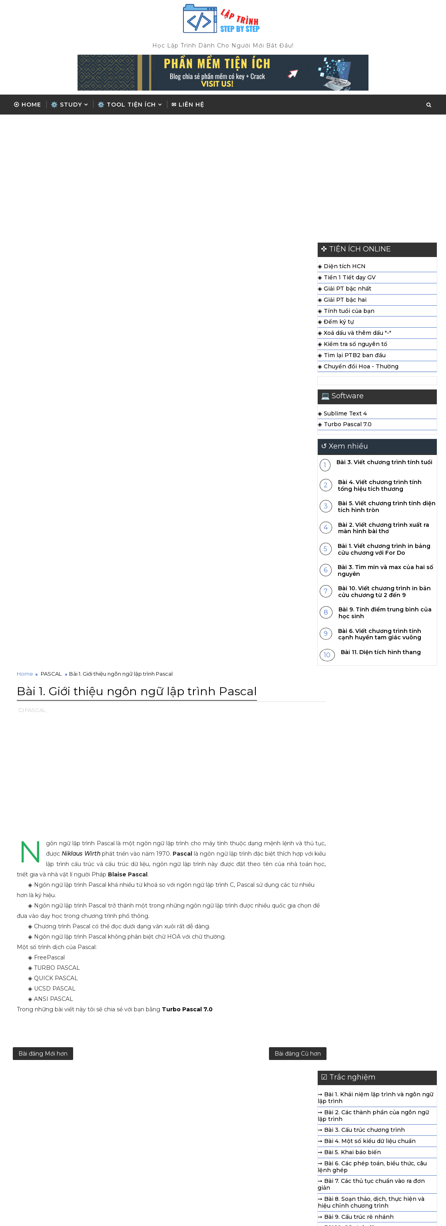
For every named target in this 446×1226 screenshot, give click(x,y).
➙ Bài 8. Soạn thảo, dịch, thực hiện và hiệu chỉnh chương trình (251, 780)
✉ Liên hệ (187, 104)
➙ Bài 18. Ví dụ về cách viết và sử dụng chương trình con (252, 897)
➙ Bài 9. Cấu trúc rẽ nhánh (236, 794)
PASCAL (51, 248)
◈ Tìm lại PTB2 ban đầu (352, 356)
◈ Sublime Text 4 (342, 415)
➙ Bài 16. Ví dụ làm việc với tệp (241, 872)
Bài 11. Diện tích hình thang (381, 653)
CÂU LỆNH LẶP (193, 1102)
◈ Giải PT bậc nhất (344, 290)
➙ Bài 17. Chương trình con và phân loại (254, 882)
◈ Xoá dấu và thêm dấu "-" (354, 334)
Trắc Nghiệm (189, 1133)
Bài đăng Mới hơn (43, 629)
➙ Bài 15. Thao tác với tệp (234, 860)
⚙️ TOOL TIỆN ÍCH (127, 104)
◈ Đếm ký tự (336, 323)
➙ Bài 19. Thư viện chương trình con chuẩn (249, 915)
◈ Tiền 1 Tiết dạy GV (347, 279)
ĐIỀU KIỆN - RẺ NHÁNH (208, 1149)
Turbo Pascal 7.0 (187, 582)
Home (25, 248)
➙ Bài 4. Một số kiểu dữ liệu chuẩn (247, 718)
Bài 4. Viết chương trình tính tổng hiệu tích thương (380, 487)
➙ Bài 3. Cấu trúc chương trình (241, 707)
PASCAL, (36, 283)
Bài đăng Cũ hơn (268, 629)
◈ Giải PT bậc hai (342, 301)
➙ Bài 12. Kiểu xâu (223, 827)
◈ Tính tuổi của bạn (346, 312)
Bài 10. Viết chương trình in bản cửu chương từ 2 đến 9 (384, 594)
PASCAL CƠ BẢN (196, 1118)
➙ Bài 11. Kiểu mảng (225, 816)
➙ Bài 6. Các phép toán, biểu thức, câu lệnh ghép (252, 744)
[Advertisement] (223, 176)
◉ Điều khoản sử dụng (333, 1127)
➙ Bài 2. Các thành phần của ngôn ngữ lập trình (253, 693)
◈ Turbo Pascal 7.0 (345, 426)
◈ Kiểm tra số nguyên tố (352, 345)
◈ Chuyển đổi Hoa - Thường (358, 368)
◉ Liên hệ (315, 1154)
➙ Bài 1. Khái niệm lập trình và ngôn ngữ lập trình (255, 675)
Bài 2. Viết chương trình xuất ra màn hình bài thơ (383, 530)
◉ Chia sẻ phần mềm (331, 1141)
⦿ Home (27, 104)
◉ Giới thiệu (318, 1114)
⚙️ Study (66, 104)
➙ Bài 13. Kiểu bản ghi (229, 838)
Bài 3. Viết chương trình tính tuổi (384, 463)
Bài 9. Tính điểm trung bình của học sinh (385, 615)
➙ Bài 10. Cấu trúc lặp (228, 805)
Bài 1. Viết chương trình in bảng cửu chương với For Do (384, 551)
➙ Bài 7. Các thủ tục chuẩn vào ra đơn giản (251, 762)
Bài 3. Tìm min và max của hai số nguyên (385, 572)
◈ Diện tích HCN (342, 268)
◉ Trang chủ (318, 1101)
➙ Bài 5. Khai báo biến (229, 729)
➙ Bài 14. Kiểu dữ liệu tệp (233, 849)
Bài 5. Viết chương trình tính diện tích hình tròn (387, 509)
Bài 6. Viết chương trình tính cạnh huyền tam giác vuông (379, 636)
